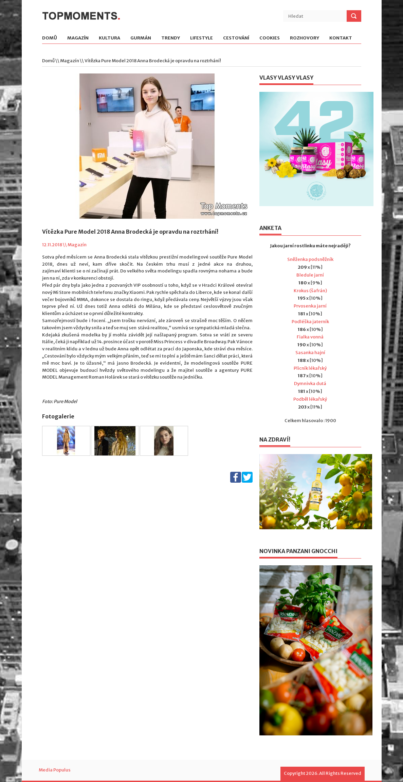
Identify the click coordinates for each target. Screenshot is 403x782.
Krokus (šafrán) (310, 291)
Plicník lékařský (310, 368)
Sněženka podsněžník (310, 259)
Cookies (269, 38)
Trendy (170, 38)
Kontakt (340, 38)
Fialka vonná (310, 337)
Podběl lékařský (310, 399)
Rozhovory (304, 38)
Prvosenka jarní (310, 306)
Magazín (78, 38)
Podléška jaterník (310, 322)
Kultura (109, 38)
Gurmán (140, 38)
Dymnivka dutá (310, 383)
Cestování (236, 38)
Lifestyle (201, 38)
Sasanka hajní (310, 352)
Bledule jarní (310, 275)
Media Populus (55, 770)
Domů (49, 38)
